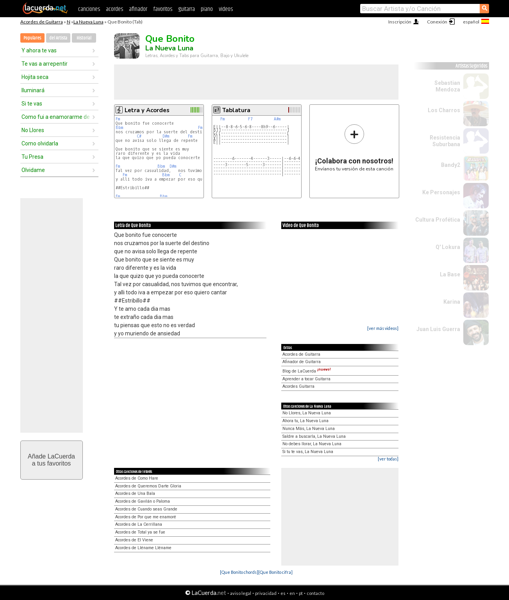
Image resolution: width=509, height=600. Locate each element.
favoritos (162, 9)
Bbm (119, 127)
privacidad (266, 593)
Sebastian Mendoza (447, 86)
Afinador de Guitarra (301, 361)
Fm (118, 119)
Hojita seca (34, 77)
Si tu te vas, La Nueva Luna (307, 451)
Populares (32, 38)
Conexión (437, 22)
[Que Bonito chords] (239, 572)
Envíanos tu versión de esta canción (354, 147)
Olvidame (33, 170)
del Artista (58, 38)
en (292, 593)
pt (301, 593)
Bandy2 (450, 165)
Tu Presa (32, 157)
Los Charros (444, 110)
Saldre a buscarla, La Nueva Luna (314, 436)
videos (226, 9)
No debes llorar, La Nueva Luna (311, 443)
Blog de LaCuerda (306, 371)
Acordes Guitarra (298, 386)
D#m (166, 136)
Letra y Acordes (147, 110)
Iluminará (33, 90)
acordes (114, 9)
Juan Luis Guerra (438, 329)
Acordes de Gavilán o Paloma (142, 501)
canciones (89, 9)
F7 (250, 119)
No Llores (32, 130)
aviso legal (240, 593)
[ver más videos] (382, 328)
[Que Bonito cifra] (275, 572)
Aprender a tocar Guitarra (306, 378)
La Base (450, 274)
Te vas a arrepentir (44, 64)
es (283, 593)
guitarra (186, 9)
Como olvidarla (39, 143)
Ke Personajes (441, 192)
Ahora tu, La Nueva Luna (305, 420)
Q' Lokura (448, 247)
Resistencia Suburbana (445, 140)
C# (139, 136)
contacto (315, 593)
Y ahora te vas (39, 50)
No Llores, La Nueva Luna (306, 413)
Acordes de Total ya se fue (140, 532)
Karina (451, 302)
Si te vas (31, 103)
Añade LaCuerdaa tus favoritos (51, 460)
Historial (84, 38)
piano (207, 9)
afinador (138, 9)
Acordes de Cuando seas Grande (146, 509)
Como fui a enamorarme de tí (56, 117)
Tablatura (236, 110)
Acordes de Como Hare (136, 478)
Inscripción (399, 22)
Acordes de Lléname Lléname (143, 547)
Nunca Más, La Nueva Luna (308, 428)
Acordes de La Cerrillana (138, 524)
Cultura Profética (437, 220)
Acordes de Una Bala (135, 493)
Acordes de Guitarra (41, 22)
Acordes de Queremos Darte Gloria (148, 486)
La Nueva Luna (88, 22)
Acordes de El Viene (134, 540)
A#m (277, 119)
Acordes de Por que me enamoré (145, 516)
